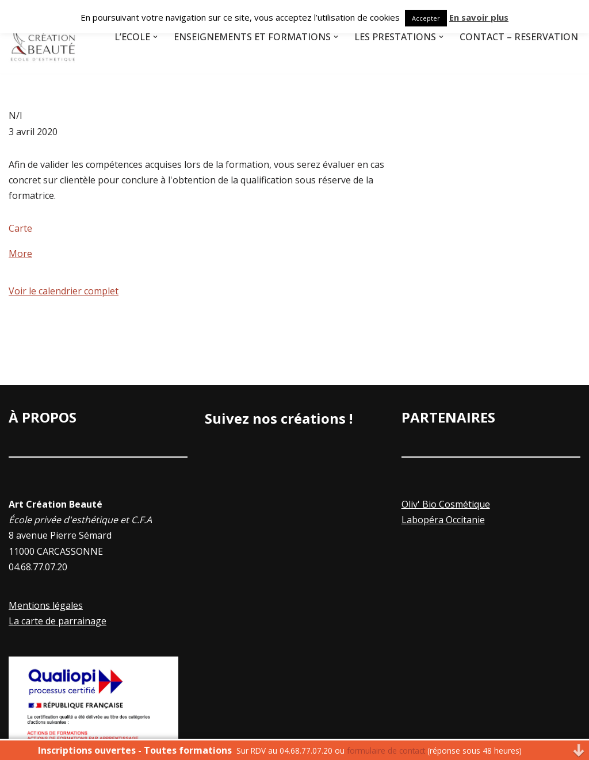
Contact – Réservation (519, 36)
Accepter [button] (426, 18)
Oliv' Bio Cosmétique (445, 504)
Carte (20, 228)
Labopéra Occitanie (443, 519)
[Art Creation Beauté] (43, 36)
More (20, 253)
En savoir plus (478, 17)
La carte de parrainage (57, 621)
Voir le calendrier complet (63, 291)
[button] (155, 36)
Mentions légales (46, 605)
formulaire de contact (386, 750)
